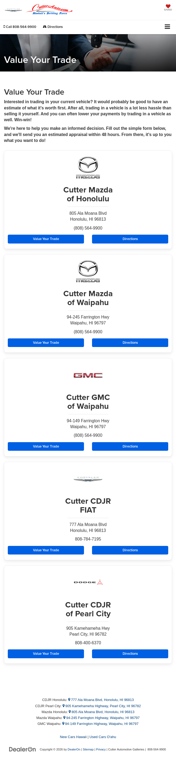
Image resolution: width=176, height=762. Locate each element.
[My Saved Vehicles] (168, 8)
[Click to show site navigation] (167, 27)
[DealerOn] (22, 749)
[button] (20, 27)
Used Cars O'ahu (103, 737)
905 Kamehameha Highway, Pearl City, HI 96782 (102, 706)
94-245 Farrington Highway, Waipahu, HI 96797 (101, 718)
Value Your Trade (46, 238)
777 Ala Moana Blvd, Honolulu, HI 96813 (101, 700)
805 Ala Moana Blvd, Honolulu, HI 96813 (101, 712)
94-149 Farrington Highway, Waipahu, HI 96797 (100, 724)
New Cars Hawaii (73, 737)
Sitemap (88, 749)
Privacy (101, 749)
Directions (53, 26)
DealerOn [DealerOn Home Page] (74, 749)
